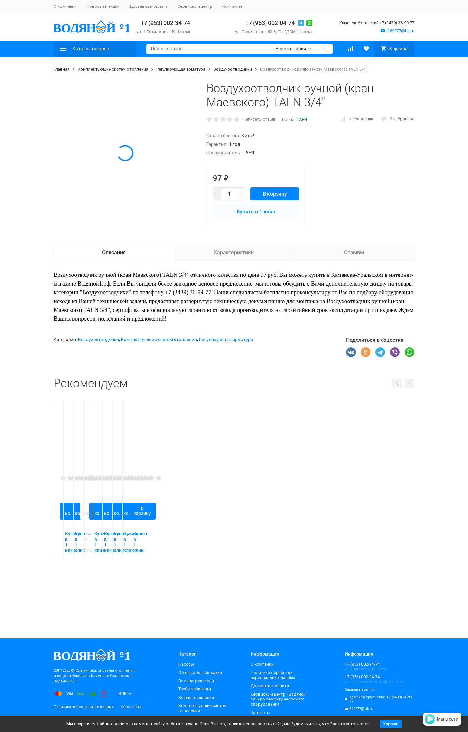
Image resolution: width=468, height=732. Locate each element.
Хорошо (390, 723)
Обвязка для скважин (200, 672)
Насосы (186, 664)
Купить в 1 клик (256, 212)
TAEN (302, 119)
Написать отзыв (259, 119)
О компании (65, 6)
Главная (62, 69)
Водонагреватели (196, 680)
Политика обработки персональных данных (273, 675)
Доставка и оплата (148, 6)
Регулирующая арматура (180, 69)
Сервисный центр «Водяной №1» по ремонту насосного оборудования (278, 699)
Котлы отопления (196, 697)
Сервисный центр (195, 6)
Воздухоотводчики (233, 69)
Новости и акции (103, 6)
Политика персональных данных (83, 707)
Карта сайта (130, 707)
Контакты (232, 6)
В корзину (275, 194)
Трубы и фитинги (194, 689)
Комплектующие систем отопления (113, 69)
